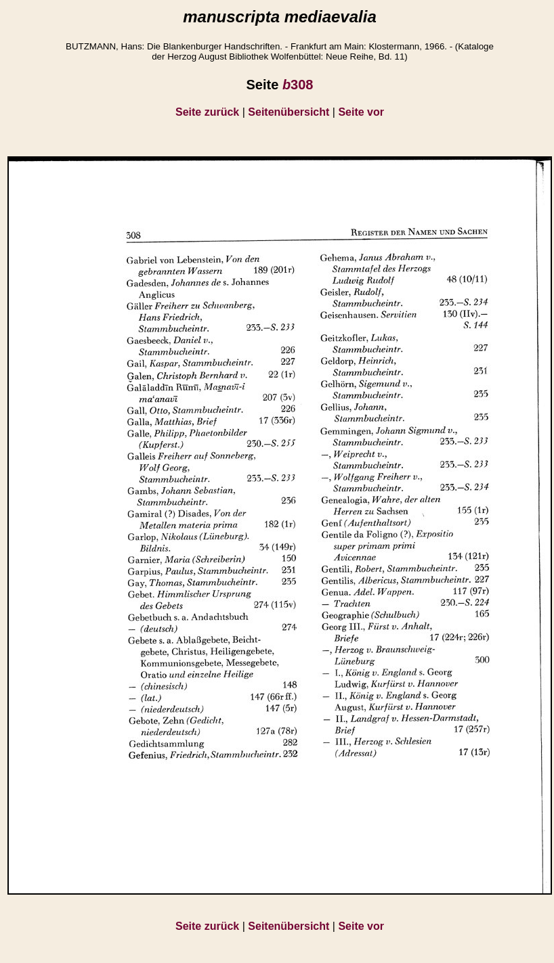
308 (298, 84)
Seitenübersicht (288, 112)
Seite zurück (207, 112)
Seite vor (361, 112)
